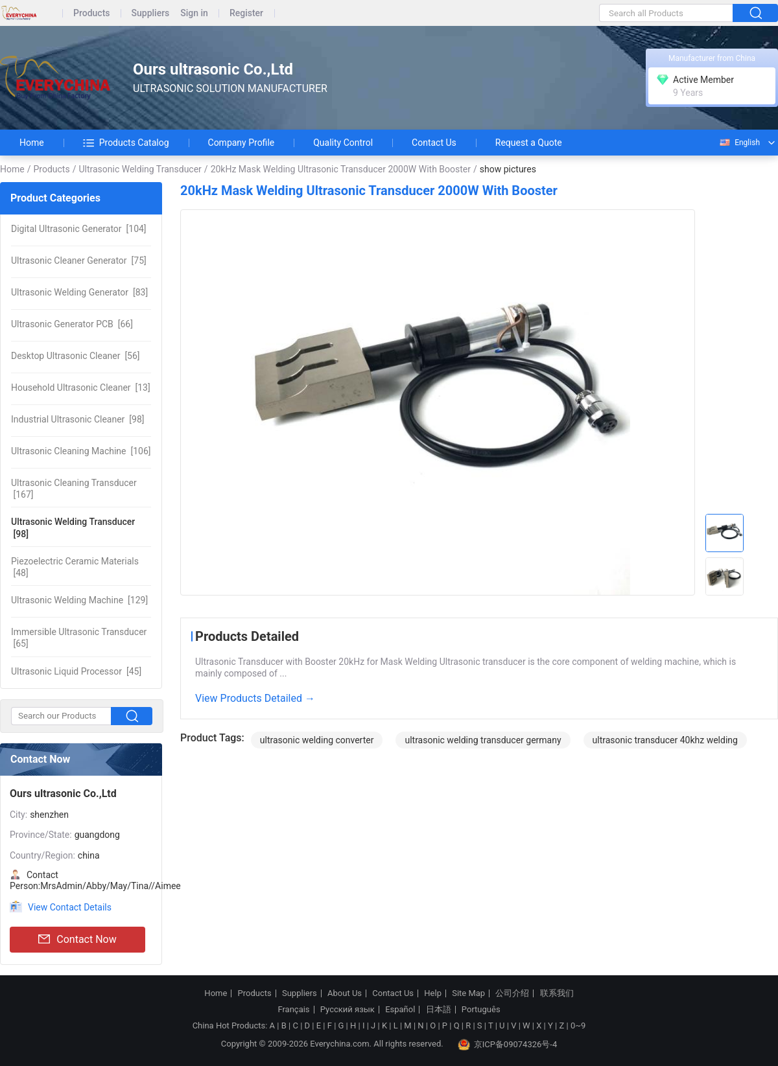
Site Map (468, 993)
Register (246, 13)
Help (433, 993)
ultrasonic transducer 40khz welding (665, 740)
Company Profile (241, 142)
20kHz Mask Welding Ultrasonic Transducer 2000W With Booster (341, 169)
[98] (77, 419)
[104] (79, 229)
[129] (79, 600)
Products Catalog (126, 142)
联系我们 (557, 993)
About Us (344, 993)
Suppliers (151, 13)
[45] (76, 671)
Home (31, 142)
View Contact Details (70, 907)
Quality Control (343, 142)
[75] (79, 260)
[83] (79, 292)
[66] (72, 324)
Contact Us (434, 142)
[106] (80, 451)
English (739, 142)
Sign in (194, 13)
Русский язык (347, 1010)
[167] (74, 489)
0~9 (578, 1025)
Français (293, 1010)
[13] (80, 387)
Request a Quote (528, 142)
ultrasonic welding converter (317, 740)
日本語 (438, 1010)
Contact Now (77, 939)
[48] (75, 567)
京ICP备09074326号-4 (508, 1044)
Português (481, 1010)
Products (91, 13)
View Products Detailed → (255, 698)
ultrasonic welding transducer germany (483, 740)
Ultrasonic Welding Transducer (139, 169)
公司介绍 (512, 993)
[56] (75, 356)
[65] (79, 638)
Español (400, 1010)
